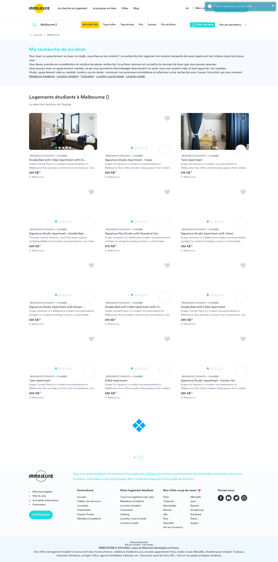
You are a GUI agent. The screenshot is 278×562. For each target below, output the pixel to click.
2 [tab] (59, 148)
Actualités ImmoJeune (45, 500)
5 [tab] (70, 148)
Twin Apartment (191, 160)
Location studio (135, 76)
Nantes (167, 510)
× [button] (273, 5)
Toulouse (168, 501)
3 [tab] (63, 148)
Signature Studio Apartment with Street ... (57, 307)
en (187, 8)
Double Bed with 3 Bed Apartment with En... (57, 160)
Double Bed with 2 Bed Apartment (203, 307)
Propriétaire (84, 510)
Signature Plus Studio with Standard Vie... (132, 233)
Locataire (82, 505)
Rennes (194, 505)
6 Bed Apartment (116, 380)
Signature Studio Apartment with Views (207, 233)
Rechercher (90, 25)
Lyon (193, 501)
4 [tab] (67, 148)
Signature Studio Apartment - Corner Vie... (209, 380)
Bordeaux (195, 514)
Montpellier (169, 505)
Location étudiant (68, 76)
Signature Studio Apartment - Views (128, 160)
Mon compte (203, 8)
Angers (194, 523)
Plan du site (39, 496)
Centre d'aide (40, 515)
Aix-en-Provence (173, 527)
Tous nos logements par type (137, 497)
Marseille (195, 497)
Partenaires (39, 504)
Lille (165, 514)
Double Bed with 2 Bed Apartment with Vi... (133, 307)
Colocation (87, 76)
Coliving (124, 514)
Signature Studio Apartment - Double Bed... (57, 233)
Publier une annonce (89, 501)
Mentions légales (42, 491)
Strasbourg (196, 510)
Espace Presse (85, 514)
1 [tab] (56, 148)
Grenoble (168, 523)
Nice (165, 518)
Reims (193, 518)
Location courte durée (110, 76)
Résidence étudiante (42, 76)
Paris (166, 497)
